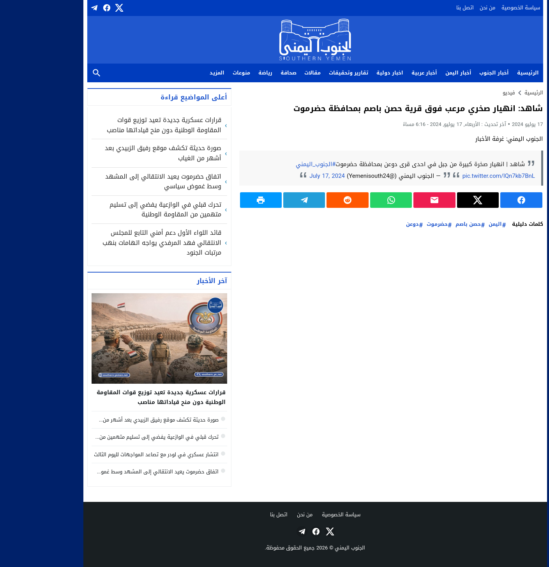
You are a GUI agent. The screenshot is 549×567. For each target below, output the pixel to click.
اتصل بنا (424, 7)
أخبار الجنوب (453, 73)
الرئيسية (487, 73)
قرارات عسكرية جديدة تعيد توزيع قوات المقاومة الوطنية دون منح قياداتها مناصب (123, 125)
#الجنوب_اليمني (275, 164)
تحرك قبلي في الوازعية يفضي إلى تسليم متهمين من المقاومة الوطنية (125, 210)
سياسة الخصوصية (480, 7)
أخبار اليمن (418, 73)
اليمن (454, 224)
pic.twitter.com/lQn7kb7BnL (458, 175)
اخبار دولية (349, 73)
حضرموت (396, 224)
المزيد (176, 73)
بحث (56, 73)
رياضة (225, 73)
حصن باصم (427, 224)
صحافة (248, 73)
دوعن (371, 224)
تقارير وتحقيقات (308, 73)
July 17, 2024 (286, 175)
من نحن (447, 7)
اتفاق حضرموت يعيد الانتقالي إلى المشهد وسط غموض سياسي (123, 181)
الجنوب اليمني (309, 548)
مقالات (272, 73)
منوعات (201, 73)
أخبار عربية (384, 73)
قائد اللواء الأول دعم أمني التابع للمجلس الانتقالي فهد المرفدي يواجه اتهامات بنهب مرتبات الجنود (121, 243)
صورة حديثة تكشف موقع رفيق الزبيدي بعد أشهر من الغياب (122, 153)
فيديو (468, 92)
